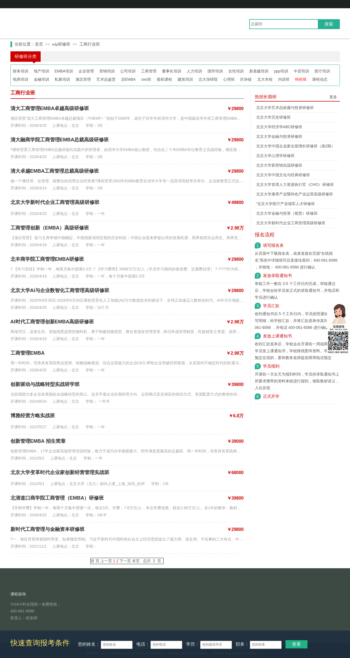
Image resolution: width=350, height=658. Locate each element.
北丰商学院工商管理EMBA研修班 (47, 259)
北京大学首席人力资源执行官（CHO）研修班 (295, 184)
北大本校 (265, 79)
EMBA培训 (64, 71)
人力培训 (194, 71)
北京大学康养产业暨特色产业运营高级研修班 (294, 194)
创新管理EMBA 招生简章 (38, 441)
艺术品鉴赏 (106, 79)
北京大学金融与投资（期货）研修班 (287, 213)
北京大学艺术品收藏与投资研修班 (285, 107)
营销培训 (107, 71)
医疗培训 (322, 71)
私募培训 (62, 79)
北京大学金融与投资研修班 (279, 136)
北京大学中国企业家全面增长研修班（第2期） (295, 146)
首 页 (95, 561)
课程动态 (319, 79)
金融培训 (41, 79)
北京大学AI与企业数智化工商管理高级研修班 (59, 290)
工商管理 (148, 71)
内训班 (284, 79)
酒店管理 (83, 79)
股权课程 (164, 79)
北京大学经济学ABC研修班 (279, 127)
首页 (39, 44)
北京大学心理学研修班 (275, 155)
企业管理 (86, 71)
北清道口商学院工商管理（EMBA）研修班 (57, 498)
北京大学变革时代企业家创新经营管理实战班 (59, 472)
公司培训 (128, 71)
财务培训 (20, 71)
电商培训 (20, 79)
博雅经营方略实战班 (32, 415)
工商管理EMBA (27, 353)
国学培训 (215, 71)
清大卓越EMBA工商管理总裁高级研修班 (54, 171)
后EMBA (128, 79)
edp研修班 (61, 44)
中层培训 (301, 71)
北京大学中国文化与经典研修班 (283, 175)
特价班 (301, 79)
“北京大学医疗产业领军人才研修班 (285, 203)
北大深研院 (208, 79)
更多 (333, 97)
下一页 (125, 561)
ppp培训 (281, 71)
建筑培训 (185, 79)
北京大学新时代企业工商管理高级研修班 (54, 202)
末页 (136, 561)
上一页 (106, 561)
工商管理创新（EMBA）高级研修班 (49, 228)
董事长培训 (171, 71)
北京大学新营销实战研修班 (279, 165)
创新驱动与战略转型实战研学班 (45, 384)
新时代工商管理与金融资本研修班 (47, 529)
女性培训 (236, 71)
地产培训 (41, 71)
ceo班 (146, 79)
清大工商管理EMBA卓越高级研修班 (49, 108)
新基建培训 (258, 71)
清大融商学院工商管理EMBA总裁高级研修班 (59, 139)
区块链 (246, 79)
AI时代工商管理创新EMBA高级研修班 (52, 321)
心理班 (229, 79)
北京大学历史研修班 (273, 117)
